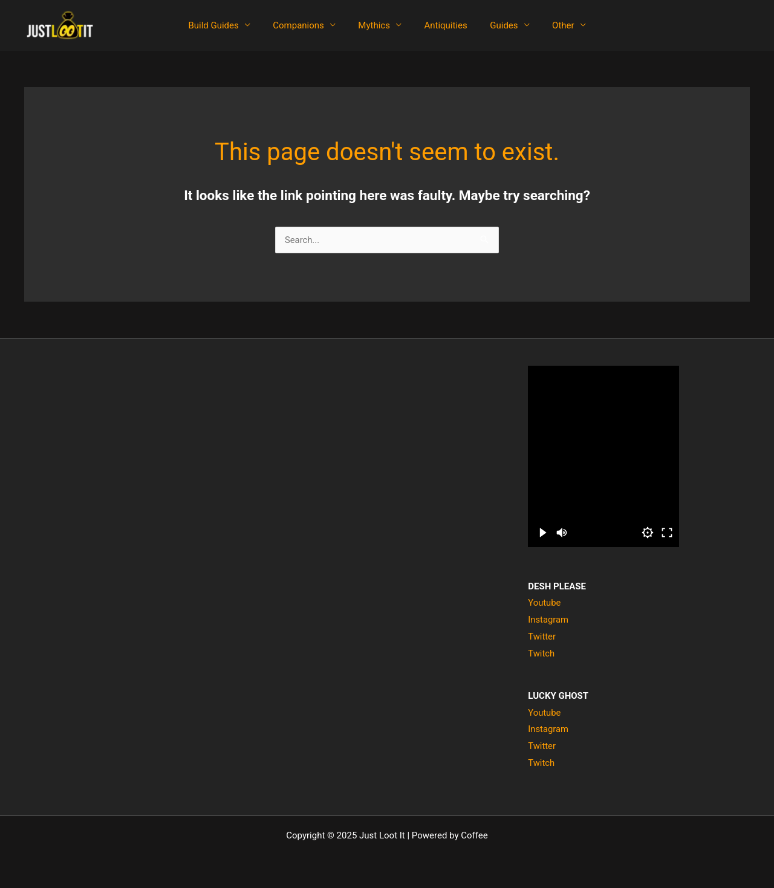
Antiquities (443, 25)
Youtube (544, 602)
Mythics (376, 25)
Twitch (541, 653)
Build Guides (225, 25)
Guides (497, 25)
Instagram (548, 619)
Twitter (542, 636)
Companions (305, 25)
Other (552, 25)
